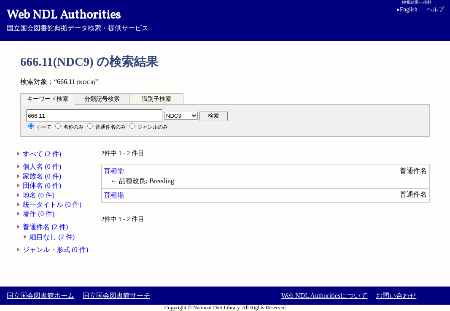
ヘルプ (435, 9)
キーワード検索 (47, 99)
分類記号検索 (102, 99)
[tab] (47, 98)
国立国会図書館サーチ (116, 295)
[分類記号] (94, 115)
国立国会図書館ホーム (40, 295)
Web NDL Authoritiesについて (324, 295)
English (407, 9)
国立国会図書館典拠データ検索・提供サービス (225, 19)
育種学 (114, 171)
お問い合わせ (396, 295)
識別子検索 (156, 99)
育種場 (114, 195)
